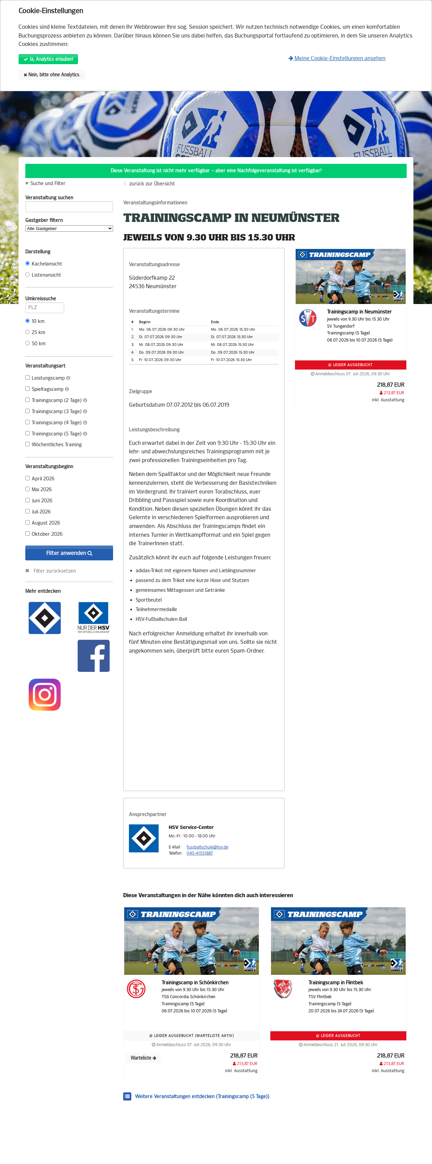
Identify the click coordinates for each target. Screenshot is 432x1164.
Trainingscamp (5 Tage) (56, 434)
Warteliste (143, 1058)
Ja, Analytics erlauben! (48, 59)
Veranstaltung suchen (69, 199)
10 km (35, 321)
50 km (35, 344)
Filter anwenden (69, 553)
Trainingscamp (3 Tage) (56, 411)
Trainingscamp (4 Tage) (56, 423)
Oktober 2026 (43, 534)
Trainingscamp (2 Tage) (56, 400)
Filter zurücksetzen (55, 571)
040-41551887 (200, 853)
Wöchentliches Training (53, 445)
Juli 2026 (38, 512)
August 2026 (42, 523)
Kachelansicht (43, 264)
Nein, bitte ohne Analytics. (52, 74)
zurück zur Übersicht (152, 184)
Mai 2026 (38, 489)
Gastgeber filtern (69, 225)
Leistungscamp (47, 378)
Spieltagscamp (47, 389)
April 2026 (39, 479)
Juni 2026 (38, 501)
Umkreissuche (44, 300)
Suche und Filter (47, 183)
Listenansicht (43, 275)
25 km (35, 332)
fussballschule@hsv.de (207, 847)
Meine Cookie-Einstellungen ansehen (337, 58)
